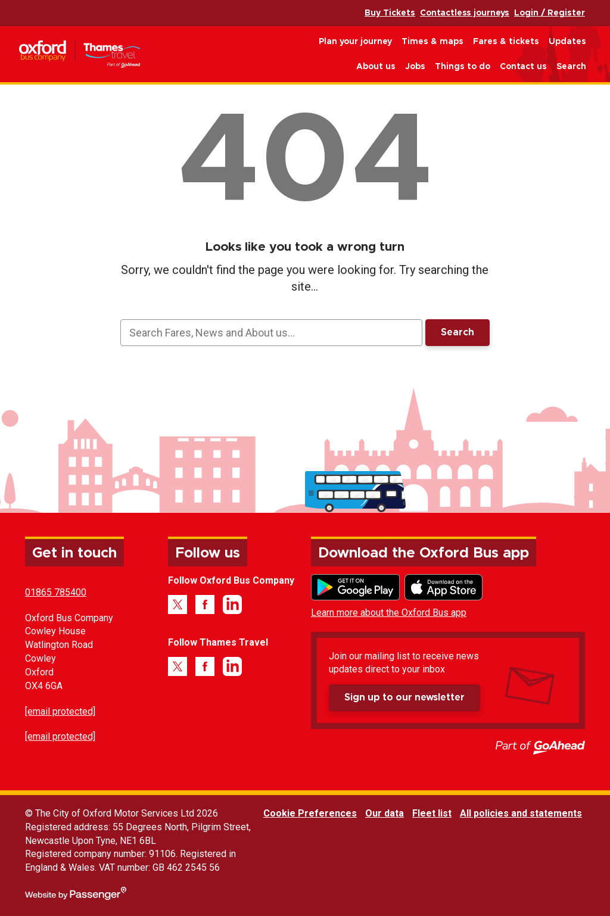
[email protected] (60, 711)
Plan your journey (355, 42)
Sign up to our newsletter (404, 697)
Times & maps (432, 42)
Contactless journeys (464, 13)
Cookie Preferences (310, 813)
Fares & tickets (506, 42)
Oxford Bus (79, 54)
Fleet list (432, 813)
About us (376, 67)
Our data (384, 813)
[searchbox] (271, 332)
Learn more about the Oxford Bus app (388, 612)
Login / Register (549, 13)
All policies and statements (521, 813)
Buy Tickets (390, 13)
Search (571, 67)
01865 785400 (55, 592)
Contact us (523, 67)
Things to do (462, 67)
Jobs (415, 67)
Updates (567, 42)
